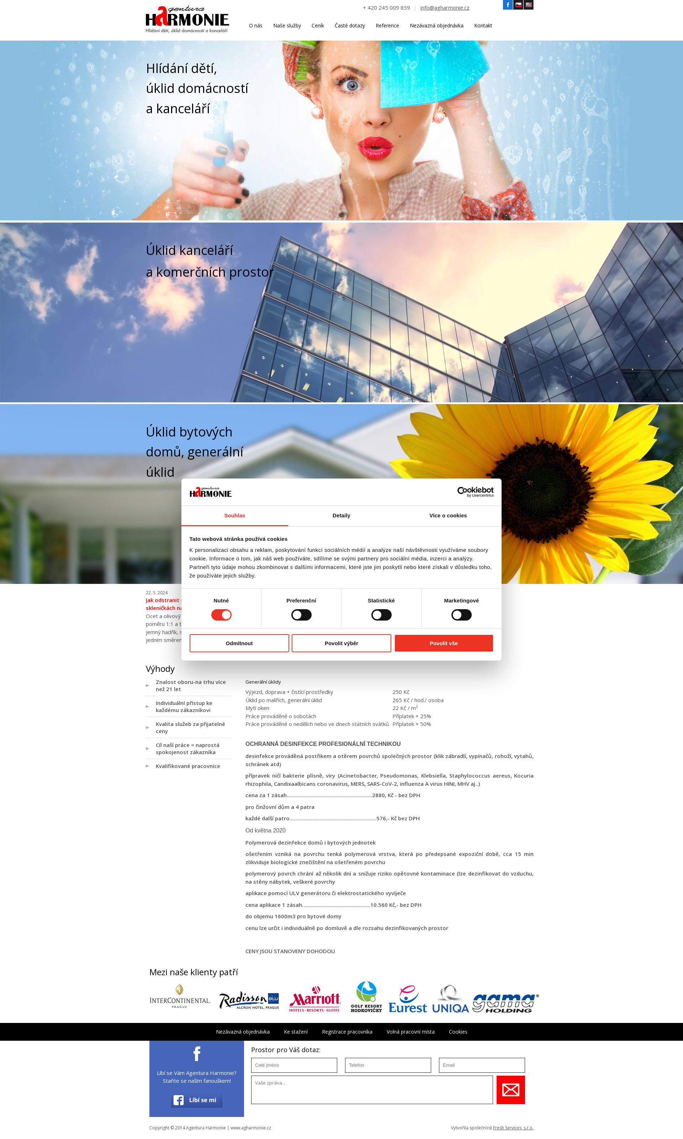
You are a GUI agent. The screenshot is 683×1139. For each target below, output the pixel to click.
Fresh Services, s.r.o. (513, 1128)
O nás (256, 25)
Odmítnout (239, 643)
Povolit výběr (341, 643)
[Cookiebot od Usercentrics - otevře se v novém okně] (462, 492)
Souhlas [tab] (234, 515)
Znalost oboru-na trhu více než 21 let (191, 685)
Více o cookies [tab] (448, 515)
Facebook (508, 5)
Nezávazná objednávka (437, 25)
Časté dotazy (350, 25)
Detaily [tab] (341, 515)
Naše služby (287, 25)
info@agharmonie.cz (445, 7)
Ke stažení (296, 1031)
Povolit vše (444, 643)
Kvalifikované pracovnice (188, 765)
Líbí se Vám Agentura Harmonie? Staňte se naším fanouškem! (197, 1077)
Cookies (458, 1031)
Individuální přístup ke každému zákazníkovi (184, 706)
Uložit (511, 1090)
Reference (387, 25)
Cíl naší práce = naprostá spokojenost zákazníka (187, 748)
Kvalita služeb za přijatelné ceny (190, 727)
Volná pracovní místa (411, 1031)
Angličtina (529, 5)
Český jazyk (518, 5)
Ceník (318, 25)
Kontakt (483, 25)
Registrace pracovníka (347, 1031)
